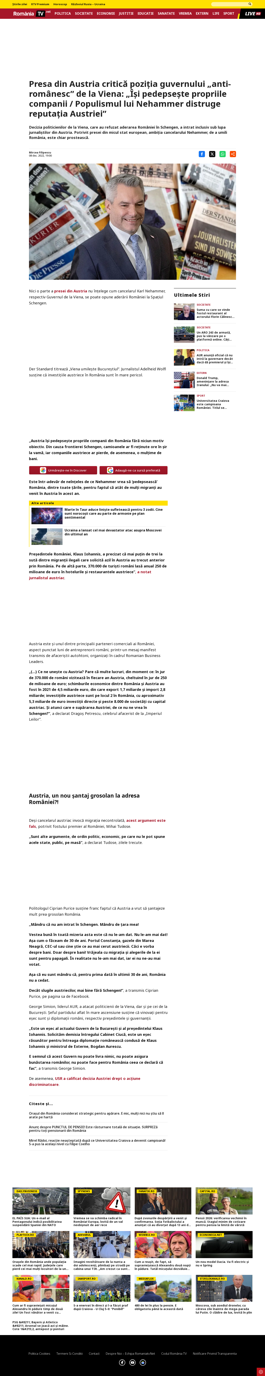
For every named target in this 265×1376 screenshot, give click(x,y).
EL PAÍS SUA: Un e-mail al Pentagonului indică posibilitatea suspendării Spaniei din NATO (37, 1222)
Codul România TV (174, 1353)
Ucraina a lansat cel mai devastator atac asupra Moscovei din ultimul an (113, 532)
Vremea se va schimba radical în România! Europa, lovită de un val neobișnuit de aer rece (98, 1222)
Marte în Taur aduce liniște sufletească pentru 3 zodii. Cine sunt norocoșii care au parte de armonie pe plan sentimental (114, 514)
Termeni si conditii (70, 1353)
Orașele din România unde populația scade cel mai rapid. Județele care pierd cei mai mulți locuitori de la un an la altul (39, 1265)
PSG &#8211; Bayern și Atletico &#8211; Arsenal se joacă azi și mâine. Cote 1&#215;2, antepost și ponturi (40, 1326)
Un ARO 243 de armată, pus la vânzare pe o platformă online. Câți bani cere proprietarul (214, 336)
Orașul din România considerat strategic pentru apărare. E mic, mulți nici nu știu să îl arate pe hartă (96, 1115)
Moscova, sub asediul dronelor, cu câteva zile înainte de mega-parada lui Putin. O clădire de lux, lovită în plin (224, 1309)
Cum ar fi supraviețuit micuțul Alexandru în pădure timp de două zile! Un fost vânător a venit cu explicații (37, 1309)
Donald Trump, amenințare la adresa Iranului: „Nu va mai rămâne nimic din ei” (213, 381)
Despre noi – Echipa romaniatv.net (130, 1353)
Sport (228, 14)
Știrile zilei (19, 4)
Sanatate (166, 14)
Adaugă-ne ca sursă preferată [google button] (133, 470)
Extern (202, 14)
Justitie (126, 14)
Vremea (185, 14)
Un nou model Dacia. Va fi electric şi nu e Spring (222, 1263)
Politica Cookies (39, 1353)
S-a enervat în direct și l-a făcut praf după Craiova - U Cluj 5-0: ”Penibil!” (100, 1307)
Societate (84, 14)
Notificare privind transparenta (215, 1353)
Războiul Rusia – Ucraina (88, 4)
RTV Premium (40, 4)
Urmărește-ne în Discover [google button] (63, 470)
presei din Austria (70, 290)
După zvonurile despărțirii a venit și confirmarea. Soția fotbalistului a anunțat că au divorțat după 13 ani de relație (162, 1222)
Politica (63, 14)
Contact (94, 1353)
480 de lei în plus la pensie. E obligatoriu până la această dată (159, 1307)
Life (216, 14)
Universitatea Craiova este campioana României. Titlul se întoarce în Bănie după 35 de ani (215, 404)
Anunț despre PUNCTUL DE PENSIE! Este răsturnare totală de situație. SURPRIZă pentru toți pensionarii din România (93, 1129)
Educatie (146, 14)
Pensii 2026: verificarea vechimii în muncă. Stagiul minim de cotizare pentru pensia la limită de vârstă (221, 1222)
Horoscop (60, 4)
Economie (106, 14)
